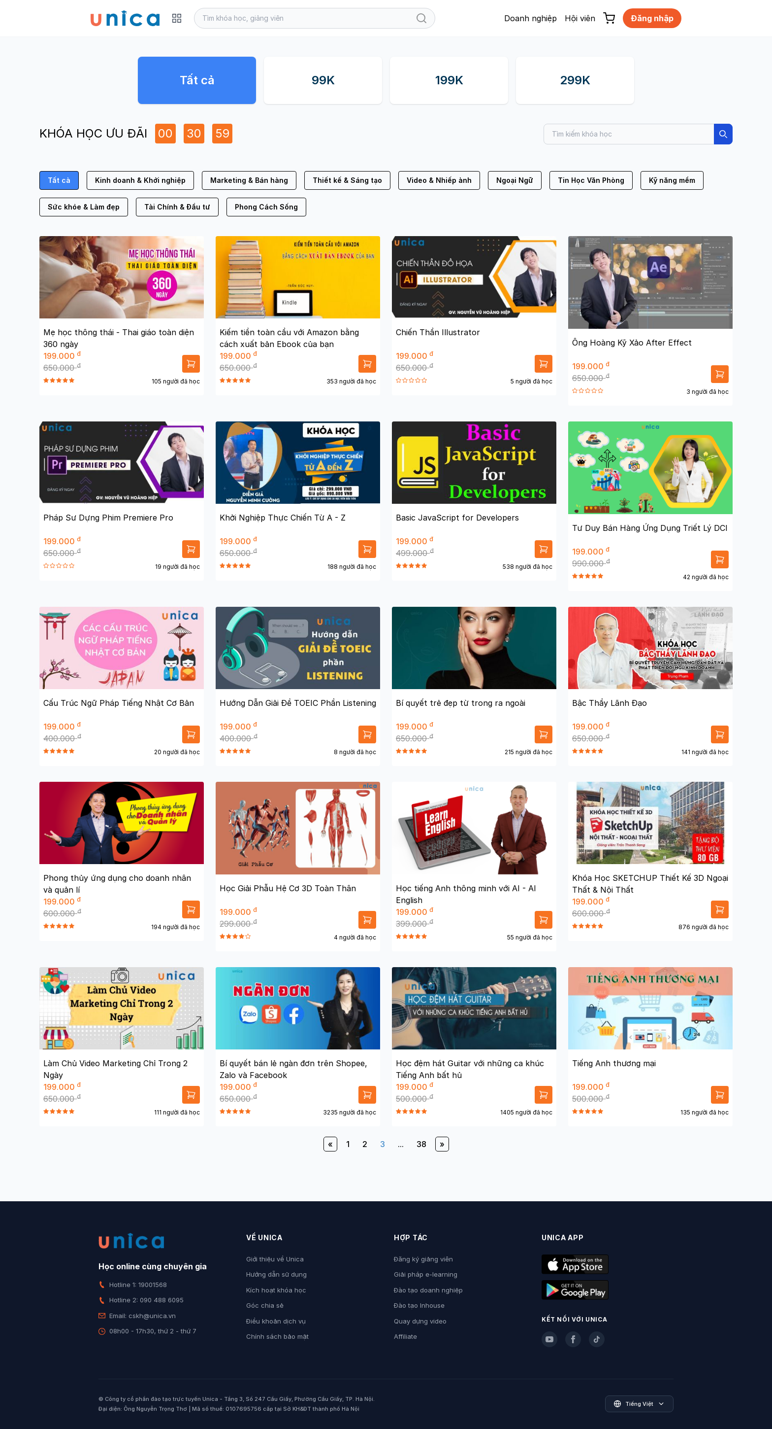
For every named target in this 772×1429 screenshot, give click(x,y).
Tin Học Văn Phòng (591, 180)
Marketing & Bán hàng (249, 180)
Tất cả (197, 80)
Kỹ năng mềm (672, 180)
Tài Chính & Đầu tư (177, 207)
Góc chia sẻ (265, 1305)
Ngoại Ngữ (514, 180)
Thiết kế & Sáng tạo (347, 180)
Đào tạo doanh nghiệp (428, 1290)
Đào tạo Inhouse (419, 1305)
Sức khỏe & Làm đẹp (84, 207)
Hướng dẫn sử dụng (276, 1274)
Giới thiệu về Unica (275, 1259)
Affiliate (405, 1336)
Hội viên (580, 18)
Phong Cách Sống (266, 207)
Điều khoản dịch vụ (276, 1321)
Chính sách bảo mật (277, 1336)
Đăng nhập (652, 18)
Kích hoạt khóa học (276, 1290)
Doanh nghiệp (530, 18)
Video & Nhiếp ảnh (439, 180)
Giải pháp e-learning (425, 1274)
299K (575, 80)
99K (323, 80)
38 (421, 1144)
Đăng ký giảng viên (423, 1259)
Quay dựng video (420, 1321)
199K (449, 80)
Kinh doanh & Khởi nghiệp (140, 180)
